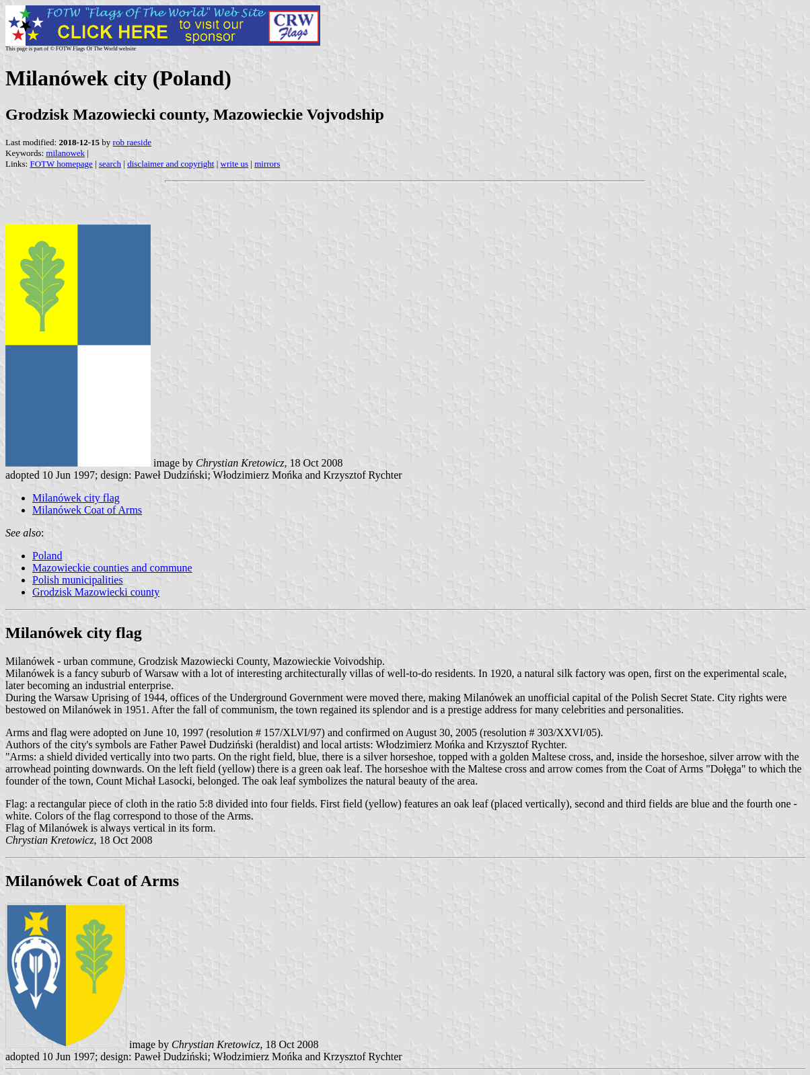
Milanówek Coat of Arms (87, 510)
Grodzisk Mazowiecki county (95, 592)
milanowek (65, 153)
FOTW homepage (61, 164)
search (110, 164)
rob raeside (132, 142)
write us (235, 164)
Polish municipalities (77, 580)
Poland (47, 555)
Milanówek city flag (76, 498)
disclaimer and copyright (170, 164)
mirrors (267, 164)
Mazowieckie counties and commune (112, 567)
